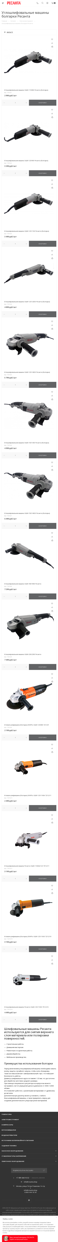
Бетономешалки (9, 1130)
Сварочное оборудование (13, 1161)
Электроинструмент (10, 1119)
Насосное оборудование (12, 1151)
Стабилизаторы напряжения (14, 1156)
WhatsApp (29, 1200)
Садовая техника (9, 1146)
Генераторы (7, 1114)
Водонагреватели (9, 1135)
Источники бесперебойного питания (18, 1140)
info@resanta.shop (30, 1182)
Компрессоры (7, 1125)
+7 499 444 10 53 (22, 1178)
